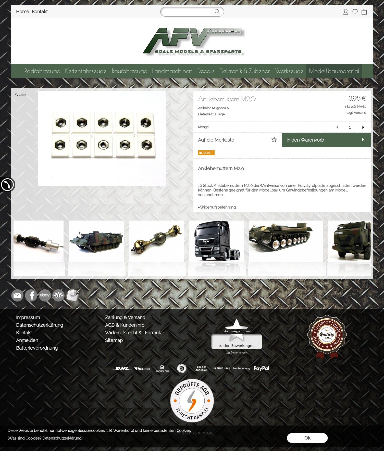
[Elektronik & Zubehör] (245, 71)
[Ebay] (45, 295)
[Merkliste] (355, 11)
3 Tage (211, 114)
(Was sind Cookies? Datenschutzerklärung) (45, 438)
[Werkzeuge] (289, 71)
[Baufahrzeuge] (129, 71)
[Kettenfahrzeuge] (86, 71)
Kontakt (40, 11)
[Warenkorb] (364, 11)
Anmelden (27, 340)
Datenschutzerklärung (39, 325)
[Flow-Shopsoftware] (58, 295)
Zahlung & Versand (125, 317)
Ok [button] (307, 438)
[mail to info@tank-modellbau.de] (17, 295)
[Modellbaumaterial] (334, 71)
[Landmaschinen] (172, 71)
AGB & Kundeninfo (124, 325)
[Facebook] (31, 295)
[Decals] (206, 71)
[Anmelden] (345, 11)
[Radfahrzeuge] (42, 71)
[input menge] (350, 126)
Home (22, 11)
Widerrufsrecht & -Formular (134, 332)
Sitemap (114, 340)
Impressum (28, 317)
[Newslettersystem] (72, 295)
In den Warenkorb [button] (305, 140)
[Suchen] (192, 12)
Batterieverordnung (37, 348)
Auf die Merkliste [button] (216, 140)
